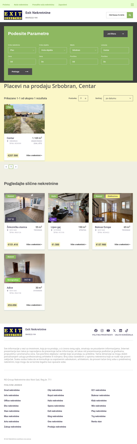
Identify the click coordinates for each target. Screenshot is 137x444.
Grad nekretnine (12, 390)
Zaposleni (62, 5)
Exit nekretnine (55, 411)
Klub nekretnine (99, 400)
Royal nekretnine (56, 395)
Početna (6, 5)
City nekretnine (55, 390)
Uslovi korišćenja (124, 335)
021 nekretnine (98, 390)
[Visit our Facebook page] (97, 330)
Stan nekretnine (11, 411)
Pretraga (20, 71)
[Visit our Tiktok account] (128, 330)
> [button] (16, 166)
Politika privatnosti (102, 335)
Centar (106, 50)
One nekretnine (55, 421)
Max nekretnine (11, 416)
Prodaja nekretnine (57, 426)
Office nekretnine (12, 400)
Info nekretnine (11, 395)
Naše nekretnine (21, 5)
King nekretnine (55, 416)
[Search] (130, 15)
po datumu (111, 98)
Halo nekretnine (55, 400)
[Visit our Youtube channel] (110, 330)
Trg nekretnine (98, 416)
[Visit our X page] (116, 330)
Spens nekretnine (56, 405)
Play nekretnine (98, 411)
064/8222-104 (31, 17)
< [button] (6, 166)
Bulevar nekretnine (100, 395)
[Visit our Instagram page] (103, 330)
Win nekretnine (98, 405)
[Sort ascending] (81, 98)
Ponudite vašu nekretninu (43, 5)
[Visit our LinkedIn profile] (122, 330)
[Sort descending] (85, 98)
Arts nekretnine (11, 421)
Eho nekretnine (11, 405)
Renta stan (96, 421)
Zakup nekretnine (12, 426)
